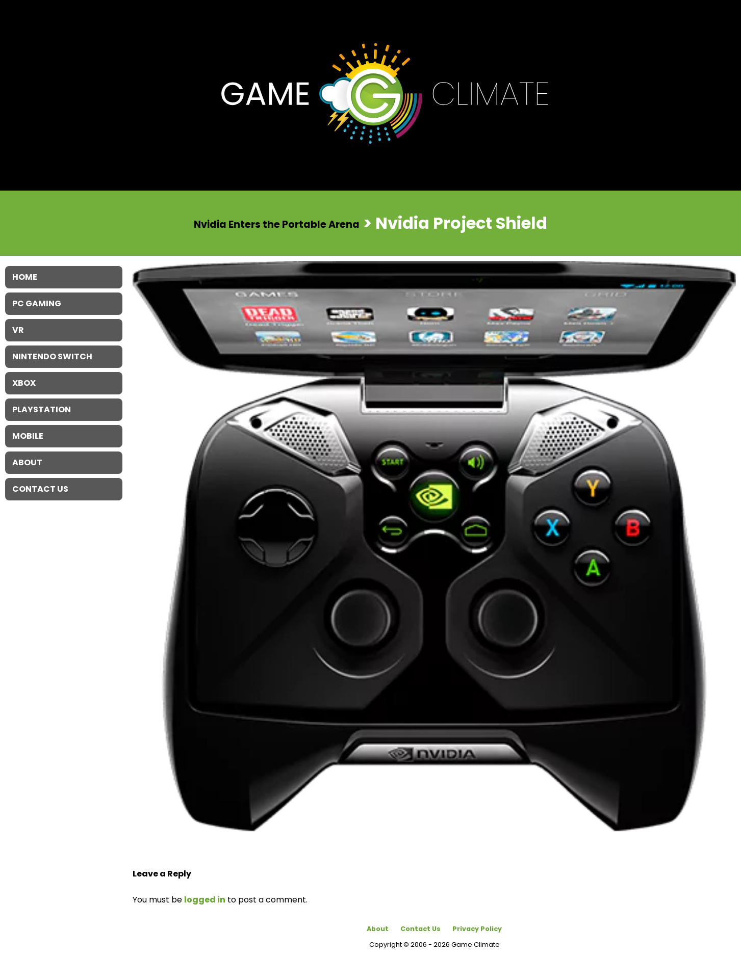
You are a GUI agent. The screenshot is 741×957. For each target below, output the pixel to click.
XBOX (24, 383)
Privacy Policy (477, 928)
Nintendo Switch (52, 356)
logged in (204, 900)
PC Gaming (36, 303)
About (378, 928)
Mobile (27, 436)
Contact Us (420, 928)
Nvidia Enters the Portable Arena (277, 224)
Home (24, 277)
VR (18, 330)
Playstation (41, 409)
